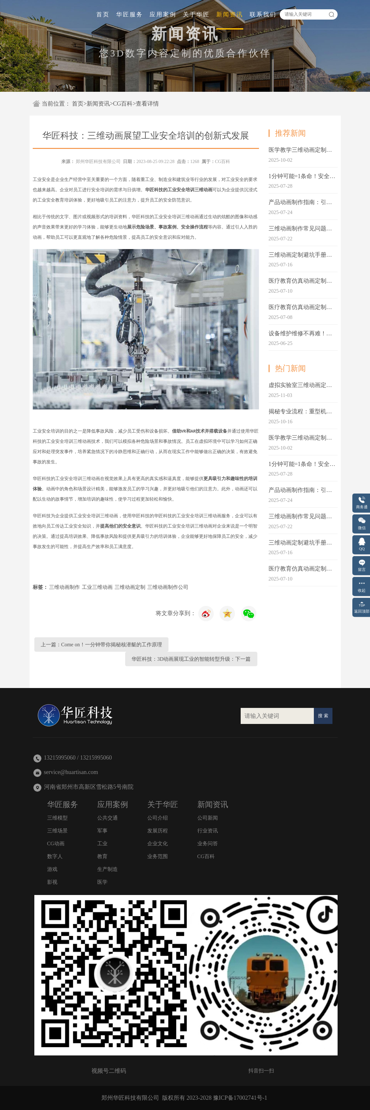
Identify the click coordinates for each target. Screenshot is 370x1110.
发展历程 (157, 830)
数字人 (55, 856)
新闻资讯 (229, 14)
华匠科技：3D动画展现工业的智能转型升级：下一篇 (191, 659)
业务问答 (207, 843)
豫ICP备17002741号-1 (240, 1098)
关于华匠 (196, 14)
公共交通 (107, 818)
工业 (102, 843)
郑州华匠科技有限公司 (98, 161)
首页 (103, 14)
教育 (102, 856)
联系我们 (263, 14)
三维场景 (57, 830)
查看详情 (147, 103)
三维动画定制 (130, 587)
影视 (52, 882)
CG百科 (123, 103)
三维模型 (57, 818)
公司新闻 (207, 818)
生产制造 (107, 869)
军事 (102, 830)
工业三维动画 (97, 587)
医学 (102, 882)
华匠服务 (129, 14)
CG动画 (56, 843)
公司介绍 (157, 818)
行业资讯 (207, 830)
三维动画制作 (64, 587)
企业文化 (157, 843)
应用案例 (163, 14)
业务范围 (157, 856)
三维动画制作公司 (167, 587)
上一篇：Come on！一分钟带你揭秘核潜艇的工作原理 (101, 644)
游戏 (52, 869)
